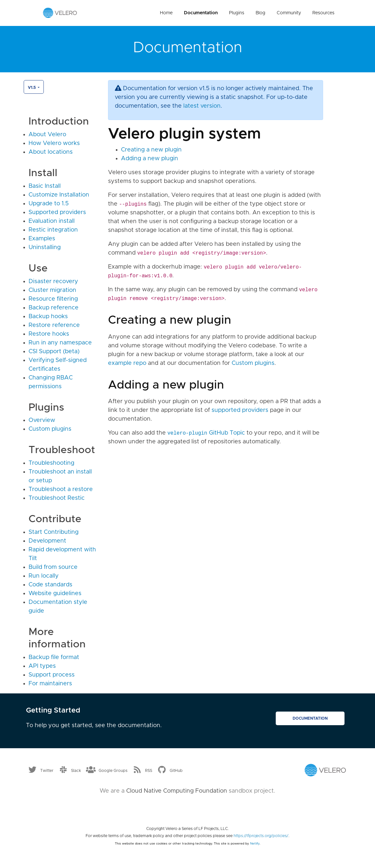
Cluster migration (52, 290)
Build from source (53, 567)
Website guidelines (55, 593)
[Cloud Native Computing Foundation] (187, 808)
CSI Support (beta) (54, 351)
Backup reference (54, 308)
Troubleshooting (51, 463)
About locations (51, 152)
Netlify (255, 843)
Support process (52, 675)
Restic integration (53, 230)
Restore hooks (49, 334)
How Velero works (54, 143)
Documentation (201, 13)
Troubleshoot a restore (61, 489)
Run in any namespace (60, 343)
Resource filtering (53, 299)
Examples (42, 239)
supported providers (240, 410)
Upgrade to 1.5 (49, 204)
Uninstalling (45, 247)
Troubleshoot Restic (57, 498)
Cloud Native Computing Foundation (176, 791)
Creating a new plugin (151, 150)
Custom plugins (50, 429)
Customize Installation (59, 195)
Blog (260, 13)
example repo (127, 363)
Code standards (50, 585)
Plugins (236, 13)
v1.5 (32, 88)
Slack (76, 770)
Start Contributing (54, 532)
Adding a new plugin (149, 159)
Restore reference (54, 325)
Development (47, 541)
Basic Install (45, 186)
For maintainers (50, 684)
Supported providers (57, 212)
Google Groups (113, 770)
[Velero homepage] (60, 13)
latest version (202, 106)
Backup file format (54, 657)
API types (42, 666)
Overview (42, 420)
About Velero (47, 135)
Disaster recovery (53, 281)
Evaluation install (52, 221)
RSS (148, 770)
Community (289, 13)
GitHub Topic (206, 433)
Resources (323, 13)
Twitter (47, 770)
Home (166, 13)
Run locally (44, 576)
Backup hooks (48, 316)
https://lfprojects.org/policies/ (261, 836)
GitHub (176, 770)
